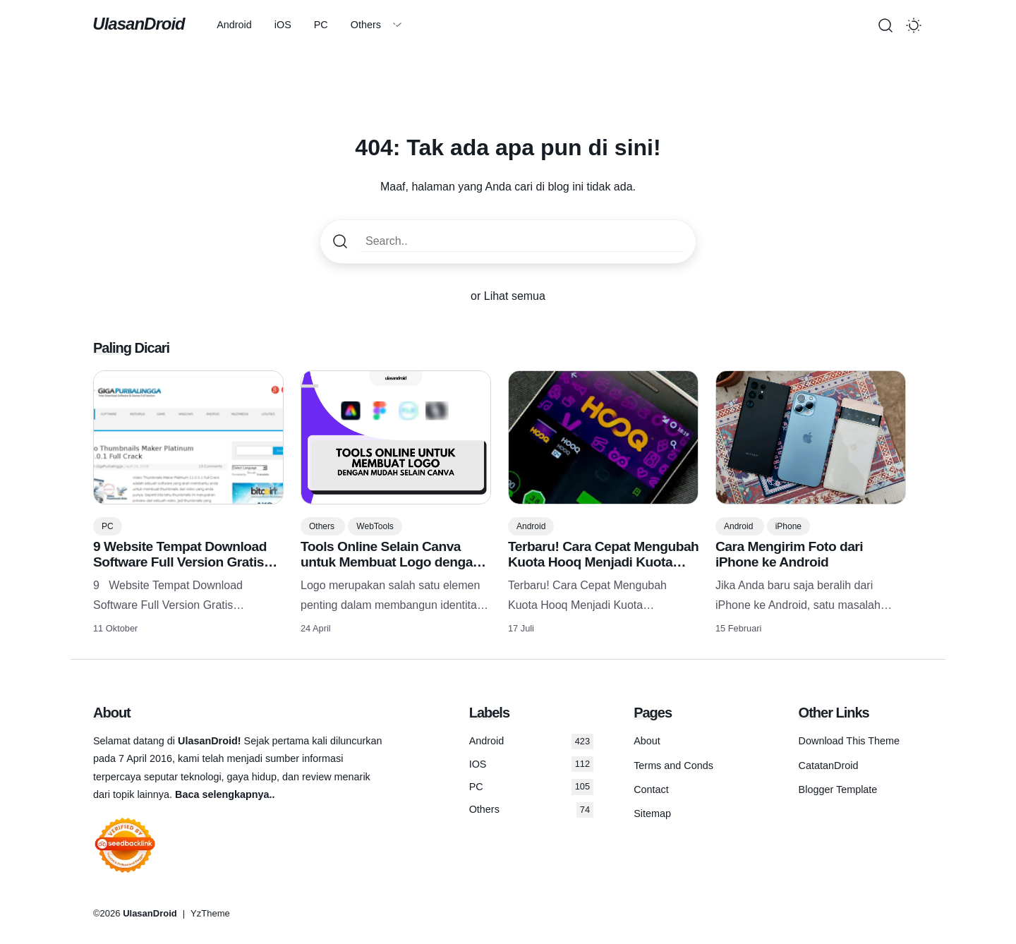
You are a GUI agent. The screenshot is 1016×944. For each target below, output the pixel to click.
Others (368, 24)
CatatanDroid (829, 765)
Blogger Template (838, 789)
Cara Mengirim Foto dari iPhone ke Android (789, 554)
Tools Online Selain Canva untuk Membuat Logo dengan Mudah (390, 562)
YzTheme (210, 913)
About (647, 740)
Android (236, 24)
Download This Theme (849, 740)
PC (323, 24)
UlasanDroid (139, 23)
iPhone (788, 526)
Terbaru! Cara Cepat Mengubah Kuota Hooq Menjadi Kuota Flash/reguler (603, 562)
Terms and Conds (673, 765)
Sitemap (652, 813)
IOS (531, 764)
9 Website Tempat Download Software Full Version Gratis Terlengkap (180, 562)
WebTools (374, 526)
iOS (285, 24)
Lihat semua (514, 296)
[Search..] (522, 241)
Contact (651, 789)
